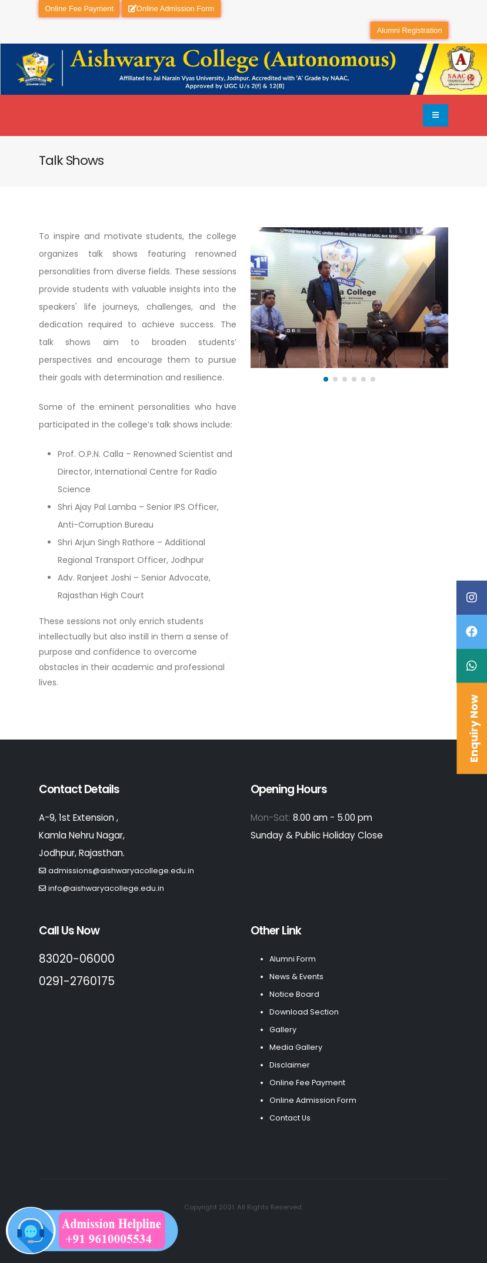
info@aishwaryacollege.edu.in (106, 888)
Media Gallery (295, 1047)
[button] (326, 379)
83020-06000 (77, 959)
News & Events (296, 977)
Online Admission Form (171, 8)
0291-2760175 (77, 981)
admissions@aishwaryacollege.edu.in (121, 871)
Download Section (304, 1012)
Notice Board (294, 994)
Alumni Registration (409, 30)
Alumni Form (292, 959)
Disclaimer (289, 1065)
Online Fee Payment (79, 8)
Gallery (282, 1030)
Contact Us (290, 1118)
